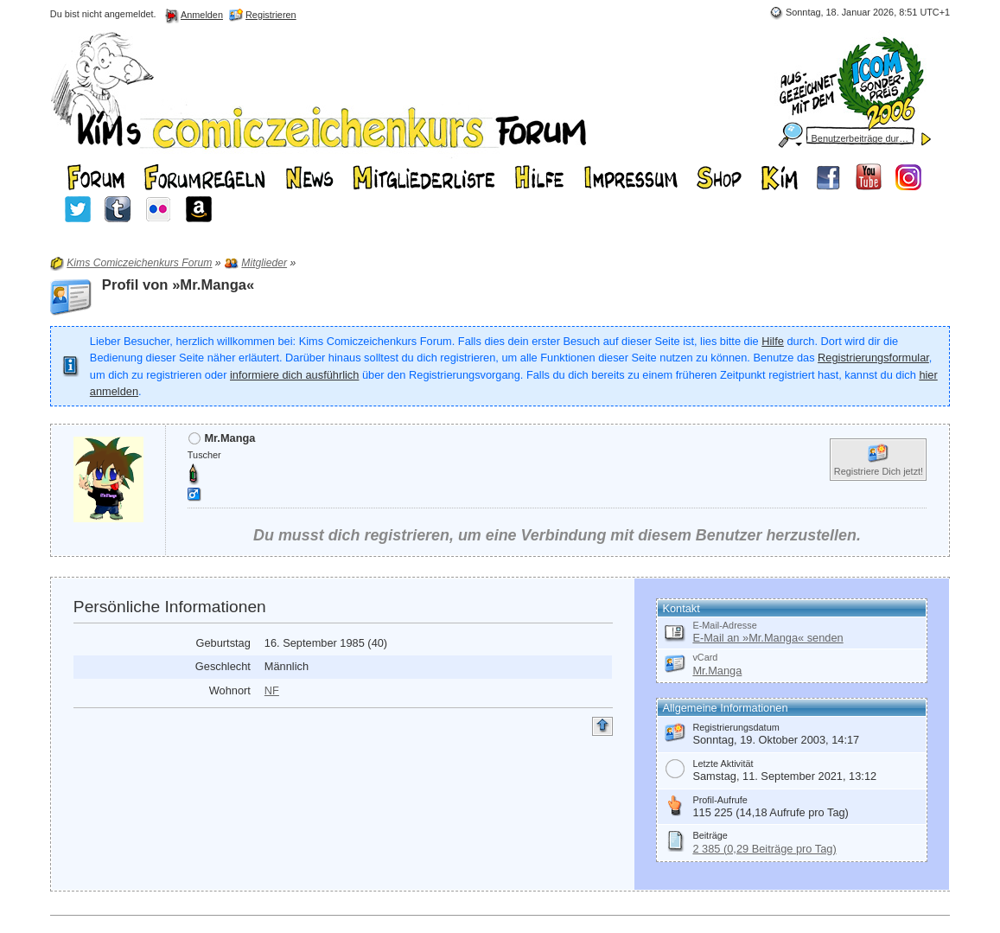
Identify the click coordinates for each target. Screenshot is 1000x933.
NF (271, 690)
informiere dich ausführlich (294, 374)
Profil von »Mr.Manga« (178, 285)
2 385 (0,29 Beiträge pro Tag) (764, 848)
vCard (704, 657)
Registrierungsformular (873, 357)
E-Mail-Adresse (724, 625)
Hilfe (772, 341)
